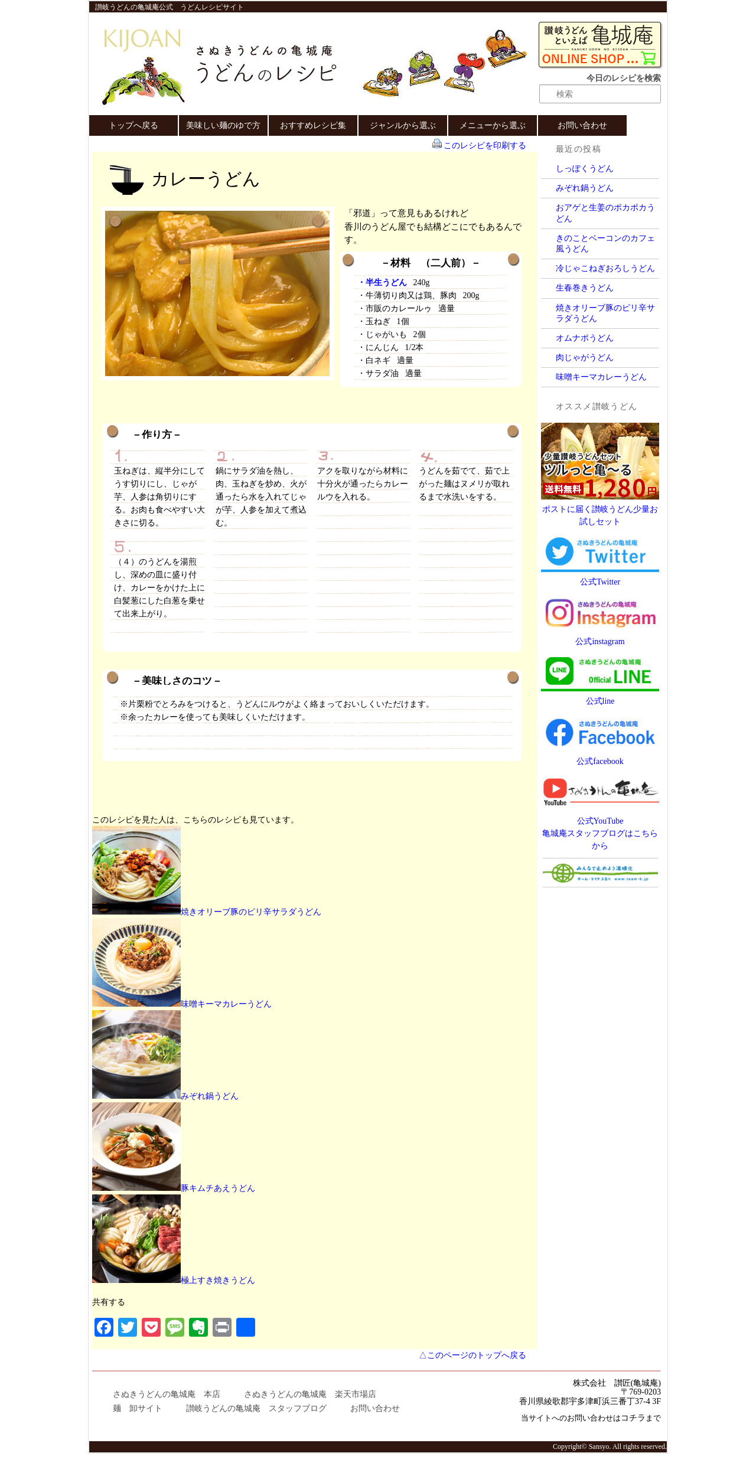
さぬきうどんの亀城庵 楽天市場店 (310, 1394)
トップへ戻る (133, 125)
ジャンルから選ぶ (403, 125)
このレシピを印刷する (485, 145)
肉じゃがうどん (585, 357)
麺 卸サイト (137, 1408)
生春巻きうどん (585, 287)
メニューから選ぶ (493, 125)
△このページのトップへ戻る (472, 1355)
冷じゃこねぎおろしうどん (605, 268)
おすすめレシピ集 (313, 125)
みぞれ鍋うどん (585, 188)
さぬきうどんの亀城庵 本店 (166, 1394)
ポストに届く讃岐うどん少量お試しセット (600, 509)
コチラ (633, 1417)
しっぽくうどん (585, 168)
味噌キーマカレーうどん (601, 377)
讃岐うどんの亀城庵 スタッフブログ (256, 1408)
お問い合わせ (582, 125)
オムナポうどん (585, 338)
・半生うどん (382, 282)
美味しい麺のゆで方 (223, 125)
